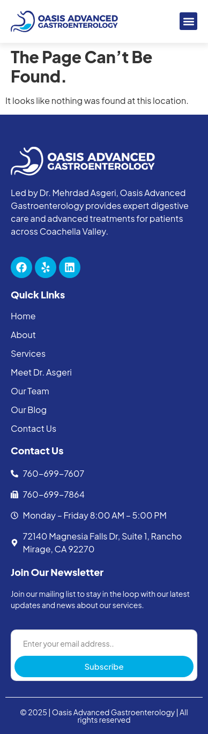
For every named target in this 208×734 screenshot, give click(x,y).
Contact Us (33, 428)
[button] (188, 21)
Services (28, 353)
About (23, 334)
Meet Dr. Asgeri (41, 372)
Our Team (30, 391)
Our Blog (29, 410)
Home (23, 316)
